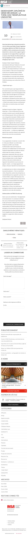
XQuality (3, 475)
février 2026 (4, 489)
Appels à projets (5, 418)
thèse (14, 237)
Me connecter (19, 533)
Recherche (7, 5)
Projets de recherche (6, 453)
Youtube (13, 517)
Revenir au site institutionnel (14, 509)
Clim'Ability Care (5, 429)
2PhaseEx (3, 412)
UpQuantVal (4, 472)
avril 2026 (3, 483)
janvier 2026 (4, 491)
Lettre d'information (8, 500)
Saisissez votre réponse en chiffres (12, 302)
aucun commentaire (17, 36)
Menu (26, 6)
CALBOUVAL (4, 421)
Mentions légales (11, 520)
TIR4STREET (4, 470)
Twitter (11, 517)
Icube (2, 437)
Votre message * (7, 276)
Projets (3, 451)
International (4, 440)
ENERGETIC (4, 432)
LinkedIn (16, 517)
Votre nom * (6, 291)
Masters (3, 442)
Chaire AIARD (4, 423)
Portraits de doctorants (16, 39)
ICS (2, 434)
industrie (20, 234)
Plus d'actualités (13, 391)
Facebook (8, 517)
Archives (10, 524)
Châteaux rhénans (5, 426)
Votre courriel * (7, 296)
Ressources (4, 459)
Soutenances (4, 464)
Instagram (18, 517)
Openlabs (3, 445)
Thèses (3, 467)
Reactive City (4, 456)
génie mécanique (11, 234)
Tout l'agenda (13, 404)
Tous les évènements (13, 364)
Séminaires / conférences (7, 462)
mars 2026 (4, 486)
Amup (2, 415)
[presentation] (9, 315)
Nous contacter (11, 522)
